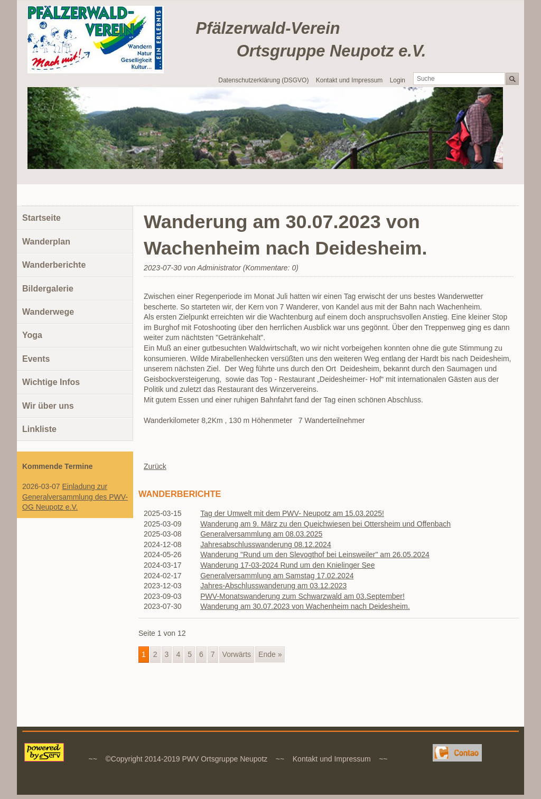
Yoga (32, 335)
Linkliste (39, 429)
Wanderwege (48, 311)
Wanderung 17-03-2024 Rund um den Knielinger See (287, 565)
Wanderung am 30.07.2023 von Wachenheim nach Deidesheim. (305, 606)
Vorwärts (236, 654)
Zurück (155, 466)
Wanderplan (46, 241)
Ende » (270, 654)
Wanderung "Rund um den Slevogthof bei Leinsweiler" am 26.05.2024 (315, 554)
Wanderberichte (54, 264)
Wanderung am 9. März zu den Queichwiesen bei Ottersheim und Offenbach (325, 524)
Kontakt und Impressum (349, 80)
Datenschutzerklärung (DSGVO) (263, 80)
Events (36, 358)
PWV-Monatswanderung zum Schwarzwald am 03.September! (302, 596)
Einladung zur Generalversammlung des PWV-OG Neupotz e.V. (75, 496)
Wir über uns (48, 405)
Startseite (41, 217)
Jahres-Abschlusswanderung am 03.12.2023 (273, 585)
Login (397, 80)
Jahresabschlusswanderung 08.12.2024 (265, 544)
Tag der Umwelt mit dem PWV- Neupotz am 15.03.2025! (292, 513)
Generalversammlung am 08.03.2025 (261, 534)
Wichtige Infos (51, 382)
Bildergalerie (47, 288)
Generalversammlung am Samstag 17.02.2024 (276, 575)
